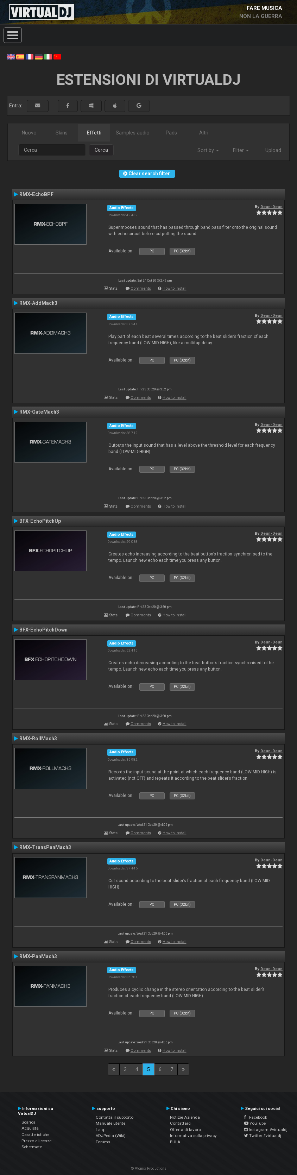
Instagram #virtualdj (265, 1129)
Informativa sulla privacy (193, 1135)
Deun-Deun (271, 206)
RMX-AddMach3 (38, 303)
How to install (175, 288)
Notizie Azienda (185, 1117)
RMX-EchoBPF (36, 194)
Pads (171, 133)
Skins (62, 133)
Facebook (255, 1117)
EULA (175, 1141)
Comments (141, 288)
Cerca (101, 150)
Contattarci (180, 1123)
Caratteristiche (35, 1134)
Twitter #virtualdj (262, 1135)
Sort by (208, 150)
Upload (273, 150)
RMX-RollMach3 (38, 738)
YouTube (255, 1123)
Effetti (94, 133)
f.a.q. (100, 1129)
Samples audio (133, 133)
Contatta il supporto (114, 1117)
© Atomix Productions (148, 1168)
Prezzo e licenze (36, 1140)
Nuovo (29, 133)
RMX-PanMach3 (38, 956)
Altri (203, 133)
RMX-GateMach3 (39, 412)
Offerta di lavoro (185, 1129)
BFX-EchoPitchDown (43, 630)
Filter (241, 150)
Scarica (28, 1122)
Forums (103, 1141)
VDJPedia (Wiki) (111, 1135)
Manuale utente (110, 1123)
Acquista (30, 1128)
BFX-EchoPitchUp (40, 521)
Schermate (31, 1146)
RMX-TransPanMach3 (45, 847)
